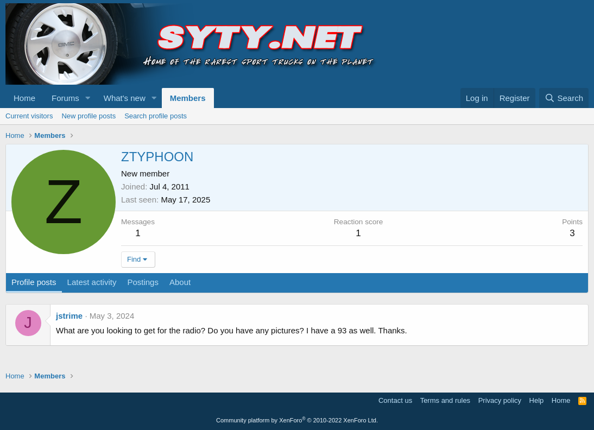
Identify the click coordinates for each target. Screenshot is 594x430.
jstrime (69, 315)
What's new (125, 98)
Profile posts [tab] (33, 282)
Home (24, 98)
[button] (88, 98)
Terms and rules (445, 400)
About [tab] (180, 282)
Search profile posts (155, 116)
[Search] (564, 98)
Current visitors (29, 116)
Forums (65, 98)
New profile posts (88, 116)
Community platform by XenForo (297, 420)
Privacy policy (499, 400)
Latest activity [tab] (92, 282)
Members (188, 98)
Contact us (395, 400)
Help (536, 400)
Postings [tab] (143, 282)
